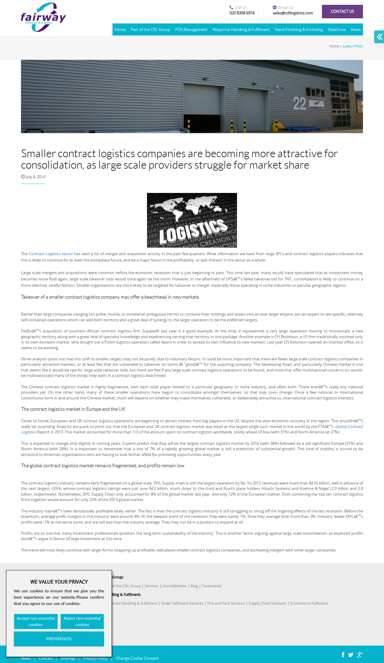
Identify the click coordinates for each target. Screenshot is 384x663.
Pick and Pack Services (226, 603)
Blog (194, 585)
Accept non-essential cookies (36, 621)
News (356, 29)
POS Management (191, 29)
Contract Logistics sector (51, 253)
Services (152, 585)
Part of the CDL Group (150, 29)
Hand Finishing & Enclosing (299, 29)
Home (120, 29)
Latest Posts (353, 46)
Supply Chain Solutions (267, 603)
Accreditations (175, 585)
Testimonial (211, 585)
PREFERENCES (59, 638)
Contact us (342, 11)
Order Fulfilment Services (182, 603)
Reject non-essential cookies (82, 621)
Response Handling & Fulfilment (241, 29)
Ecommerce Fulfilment (309, 603)
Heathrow (337, 29)
